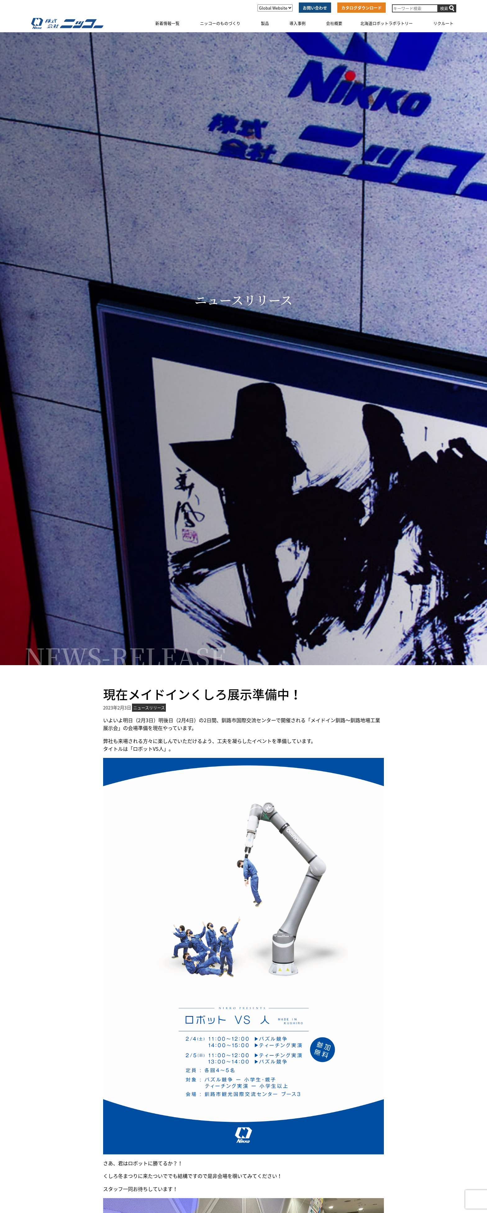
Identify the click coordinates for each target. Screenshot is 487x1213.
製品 (265, 23)
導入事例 (297, 23)
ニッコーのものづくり (220, 23)
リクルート (443, 23)
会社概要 (334, 23)
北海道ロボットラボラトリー (386, 23)
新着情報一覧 (167, 23)
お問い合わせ (315, 8)
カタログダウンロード (361, 8)
